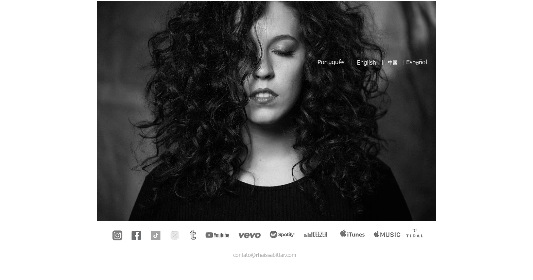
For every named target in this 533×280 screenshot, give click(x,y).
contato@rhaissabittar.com (264, 255)
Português (330, 63)
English (366, 63)
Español (416, 63)
